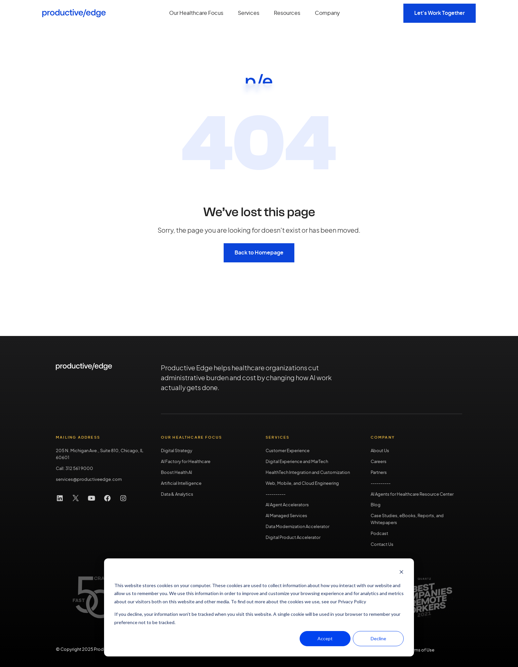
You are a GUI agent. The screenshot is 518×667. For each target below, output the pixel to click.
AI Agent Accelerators (287, 505)
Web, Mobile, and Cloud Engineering (302, 484)
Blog (376, 505)
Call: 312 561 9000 (74, 469)
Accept (325, 638)
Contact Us (382, 545)
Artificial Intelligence (181, 484)
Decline (378, 638)
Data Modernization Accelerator (297, 527)
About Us (380, 451)
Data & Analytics (177, 494)
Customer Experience (288, 451)
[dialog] (259, 607)
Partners (379, 473)
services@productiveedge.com (89, 480)
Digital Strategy (176, 451)
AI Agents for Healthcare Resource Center (412, 494)
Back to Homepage (259, 252)
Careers (379, 462)
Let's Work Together (439, 13)
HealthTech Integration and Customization (308, 473)
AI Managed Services (286, 516)
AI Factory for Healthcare (185, 462)
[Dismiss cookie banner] (401, 573)
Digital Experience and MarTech (297, 462)
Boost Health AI (176, 473)
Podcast (379, 534)
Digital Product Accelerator (293, 538)
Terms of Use (421, 650)
